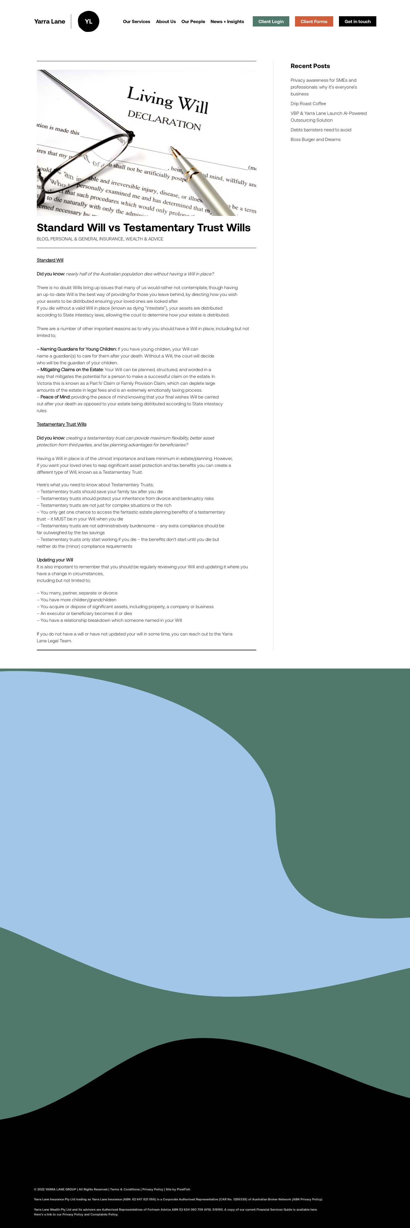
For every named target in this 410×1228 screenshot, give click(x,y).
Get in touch (358, 21)
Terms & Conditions (125, 1192)
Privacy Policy (152, 1192)
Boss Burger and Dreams (316, 139)
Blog (43, 238)
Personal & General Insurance (87, 238)
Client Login (271, 21)
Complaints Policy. (104, 1217)
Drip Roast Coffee (308, 103)
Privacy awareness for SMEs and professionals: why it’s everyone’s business (324, 86)
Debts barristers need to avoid (321, 129)
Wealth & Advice (144, 238)
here (313, 1212)
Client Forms (314, 21)
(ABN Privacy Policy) (306, 1202)
